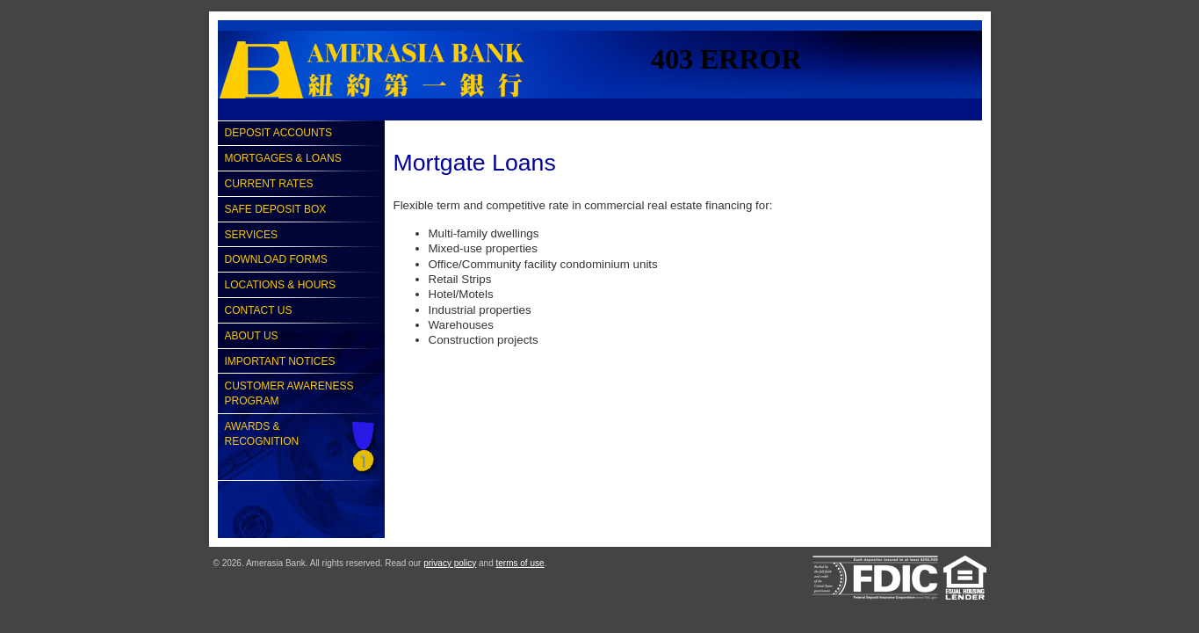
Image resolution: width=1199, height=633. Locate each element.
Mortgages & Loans (283, 158)
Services (251, 235)
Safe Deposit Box (276, 209)
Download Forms (276, 259)
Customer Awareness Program (289, 393)
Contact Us (259, 310)
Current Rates (269, 184)
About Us (251, 336)
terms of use (520, 563)
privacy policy (449, 563)
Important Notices (280, 361)
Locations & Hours (280, 285)
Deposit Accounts (278, 133)
